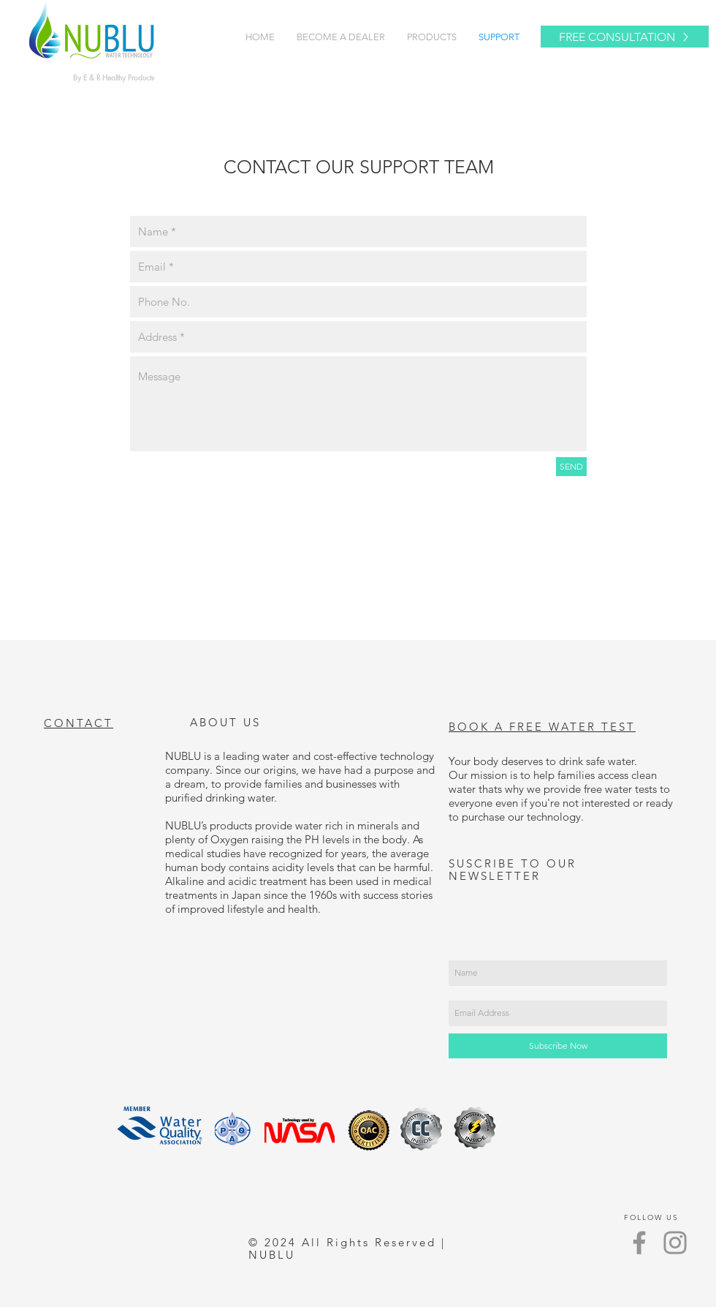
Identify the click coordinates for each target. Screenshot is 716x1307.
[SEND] (571, 466)
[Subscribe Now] (558, 1045)
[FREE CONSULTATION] (625, 37)
